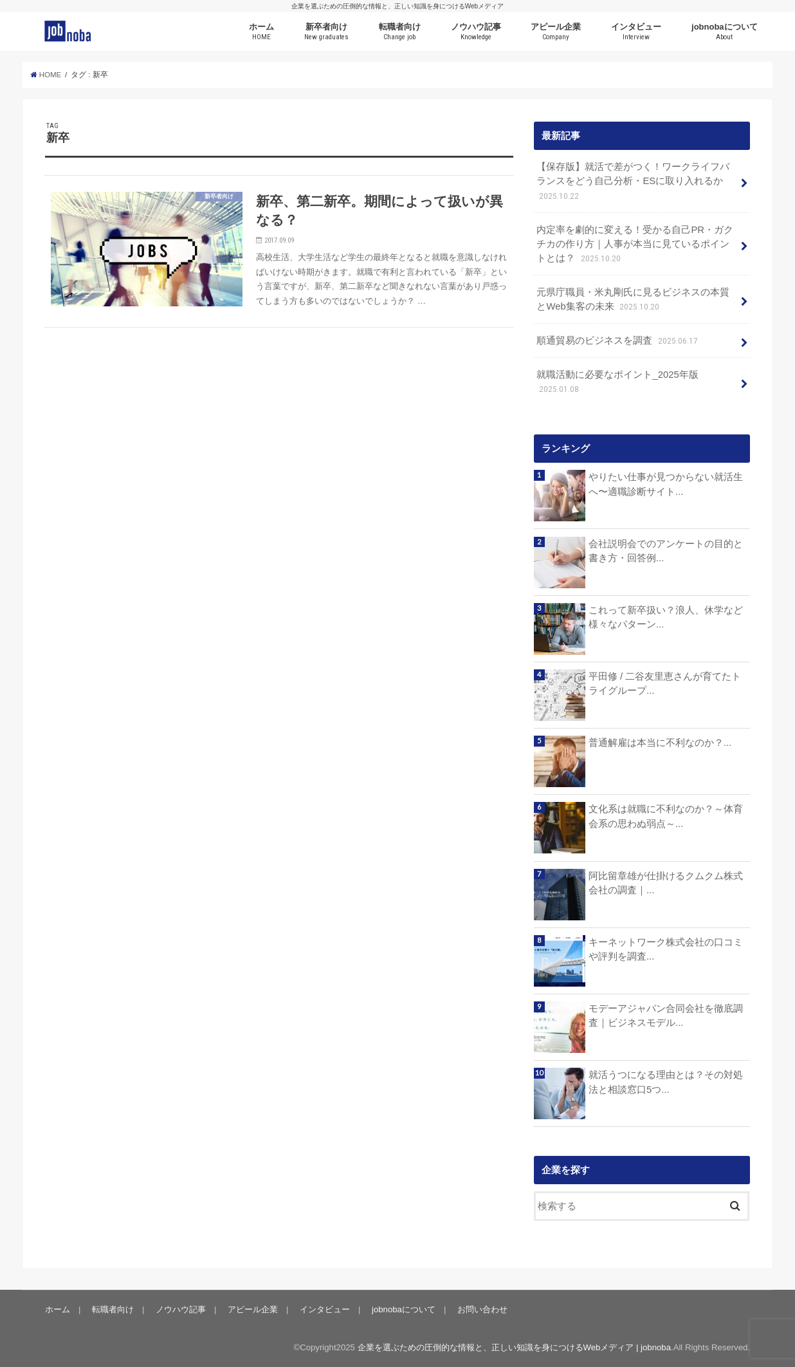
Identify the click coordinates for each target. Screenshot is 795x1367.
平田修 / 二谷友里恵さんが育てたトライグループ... (665, 683)
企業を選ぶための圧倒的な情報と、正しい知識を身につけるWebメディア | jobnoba (514, 1347)
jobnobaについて (724, 32)
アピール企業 (556, 32)
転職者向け (400, 32)
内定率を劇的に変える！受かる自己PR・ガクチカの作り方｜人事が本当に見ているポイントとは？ (634, 245)
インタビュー (636, 32)
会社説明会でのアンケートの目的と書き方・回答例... (666, 551)
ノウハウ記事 (476, 32)
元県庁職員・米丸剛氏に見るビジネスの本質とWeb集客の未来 (632, 300)
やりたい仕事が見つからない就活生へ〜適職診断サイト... (666, 484)
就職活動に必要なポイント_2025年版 (617, 382)
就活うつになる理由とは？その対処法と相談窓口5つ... (666, 1082)
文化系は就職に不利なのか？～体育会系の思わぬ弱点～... (666, 816)
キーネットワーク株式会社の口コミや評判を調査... (666, 949)
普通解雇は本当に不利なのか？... (660, 743)
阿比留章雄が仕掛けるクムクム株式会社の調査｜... (666, 883)
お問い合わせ (482, 1309)
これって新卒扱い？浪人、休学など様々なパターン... (666, 617)
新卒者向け (326, 32)
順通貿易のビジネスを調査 (618, 341)
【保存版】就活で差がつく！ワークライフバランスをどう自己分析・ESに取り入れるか (632, 182)
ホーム (261, 32)
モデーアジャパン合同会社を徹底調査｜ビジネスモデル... (666, 1015)
